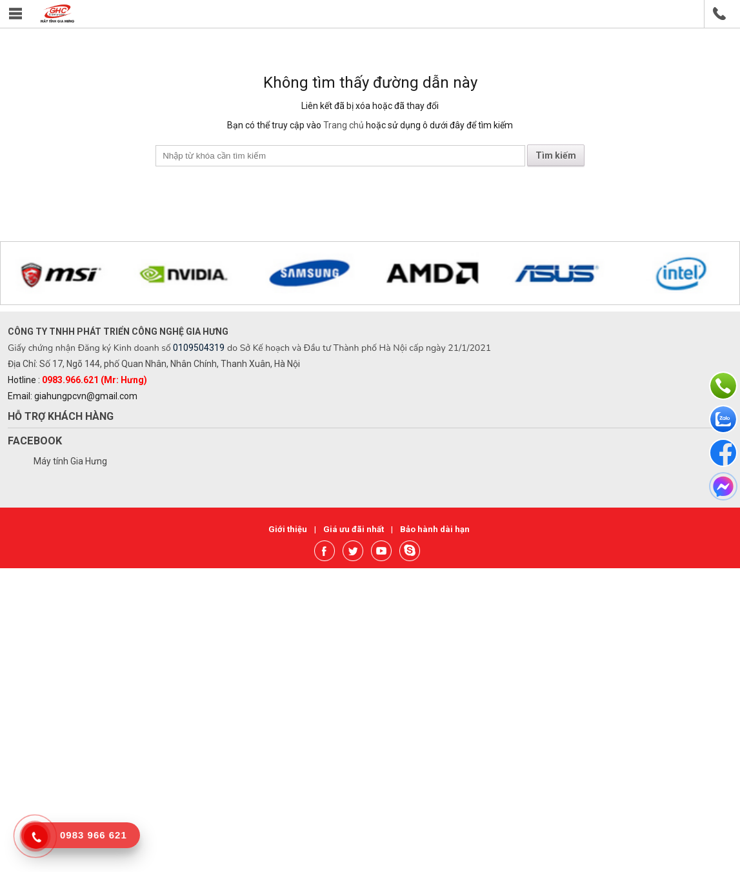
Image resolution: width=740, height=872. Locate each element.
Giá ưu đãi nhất (354, 529)
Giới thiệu (288, 529)
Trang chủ (343, 125)
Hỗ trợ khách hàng (61, 416)
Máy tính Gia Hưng (70, 461)
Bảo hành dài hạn (435, 529)
